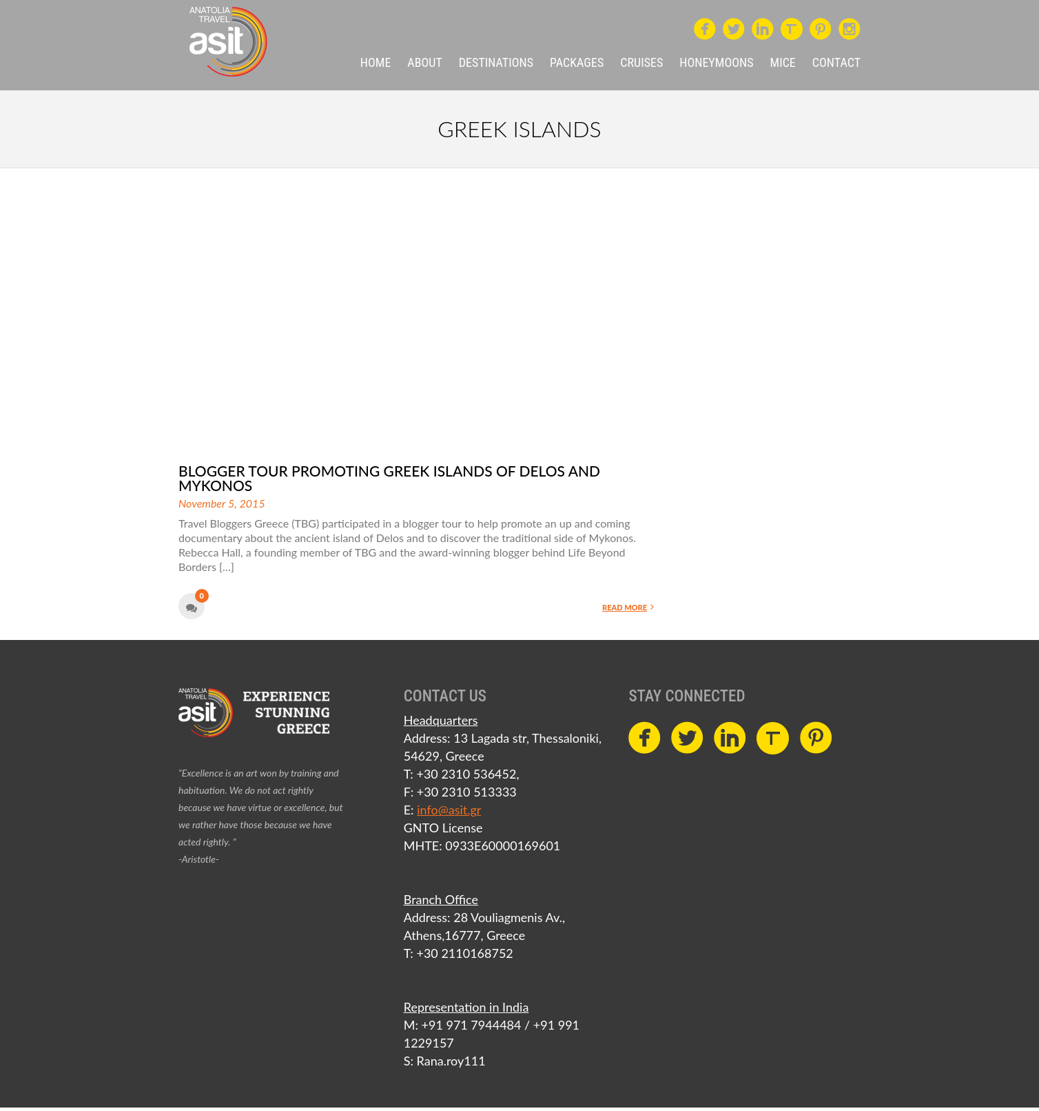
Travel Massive (792, 29)
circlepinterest (821, 25)
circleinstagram (850, 25)
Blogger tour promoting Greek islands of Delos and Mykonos (389, 478)
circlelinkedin (763, 25)
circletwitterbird (734, 25)
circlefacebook (705, 25)
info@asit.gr (449, 809)
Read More (628, 607)
